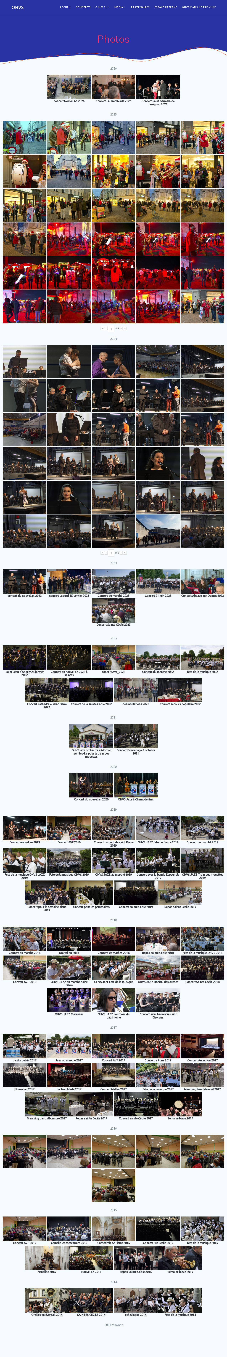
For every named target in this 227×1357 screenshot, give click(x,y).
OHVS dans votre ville (199, 7)
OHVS (17, 7)
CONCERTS (83, 7)
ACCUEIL (65, 7)
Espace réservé (165, 7)
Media (118, 7)
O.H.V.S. (100, 7)
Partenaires (140, 7)
